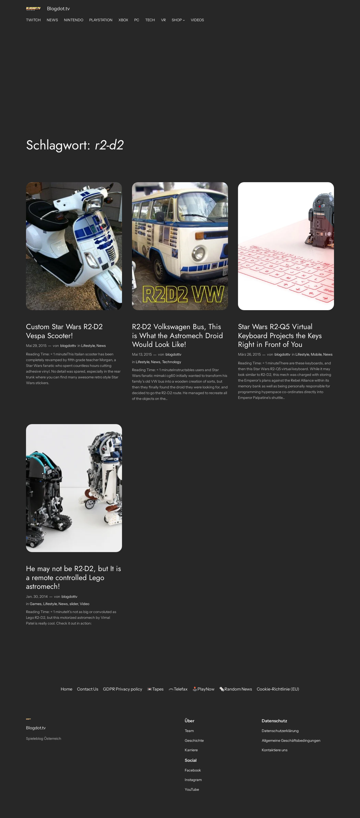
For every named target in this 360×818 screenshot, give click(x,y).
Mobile (316, 354)
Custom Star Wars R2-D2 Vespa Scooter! (64, 331)
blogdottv (68, 345)
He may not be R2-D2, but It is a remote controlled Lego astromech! (73, 577)
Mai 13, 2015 (142, 354)
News (101, 345)
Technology (171, 362)
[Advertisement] (180, 65)
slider (74, 604)
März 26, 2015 (249, 354)
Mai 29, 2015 (36, 345)
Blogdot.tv (58, 8)
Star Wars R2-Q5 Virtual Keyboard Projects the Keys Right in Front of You (280, 335)
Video (84, 604)
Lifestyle (88, 345)
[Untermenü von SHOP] (184, 20)
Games (36, 604)
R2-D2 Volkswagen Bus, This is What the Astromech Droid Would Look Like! (177, 335)
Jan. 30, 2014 (37, 596)
